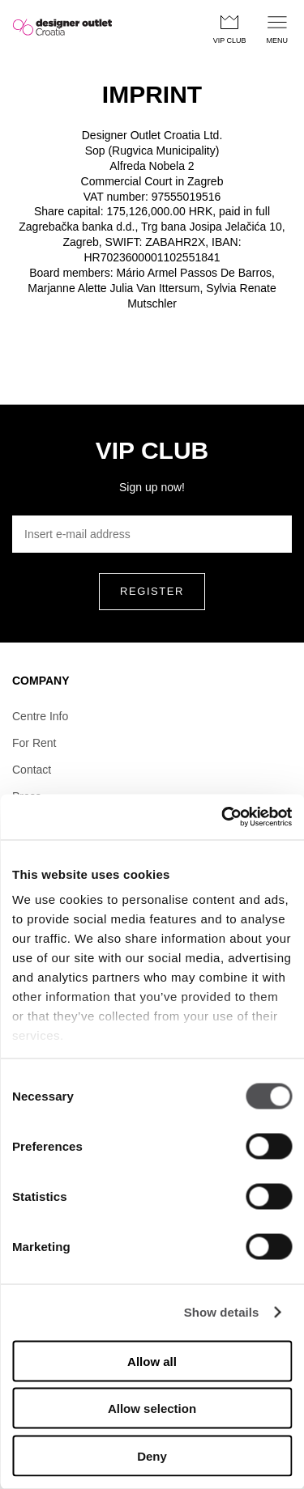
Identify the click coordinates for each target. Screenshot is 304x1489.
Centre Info (40, 716)
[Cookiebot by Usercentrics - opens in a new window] (221, 817)
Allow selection (152, 1408)
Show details (221, 1312)
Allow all (152, 1361)
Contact (31, 769)
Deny (152, 1455)
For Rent (34, 742)
